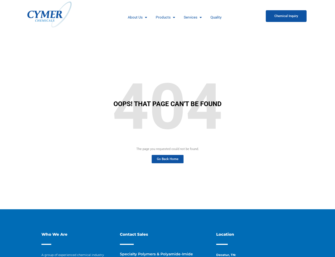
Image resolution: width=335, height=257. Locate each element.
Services (193, 17)
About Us (137, 17)
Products (165, 17)
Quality (216, 17)
